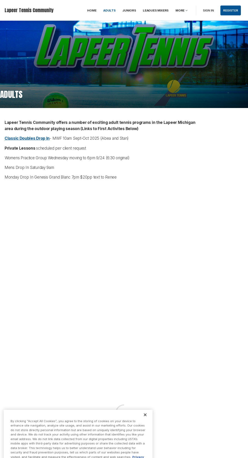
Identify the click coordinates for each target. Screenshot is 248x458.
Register (230, 10)
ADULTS (109, 10)
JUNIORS (129, 10)
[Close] (145, 419)
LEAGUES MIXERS (156, 10)
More (180, 10)
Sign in (208, 10)
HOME (91, 10)
